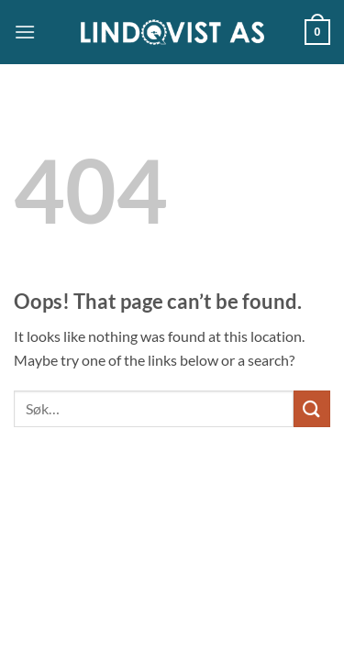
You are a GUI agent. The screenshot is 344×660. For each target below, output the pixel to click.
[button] (25, 31)
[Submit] (312, 408)
